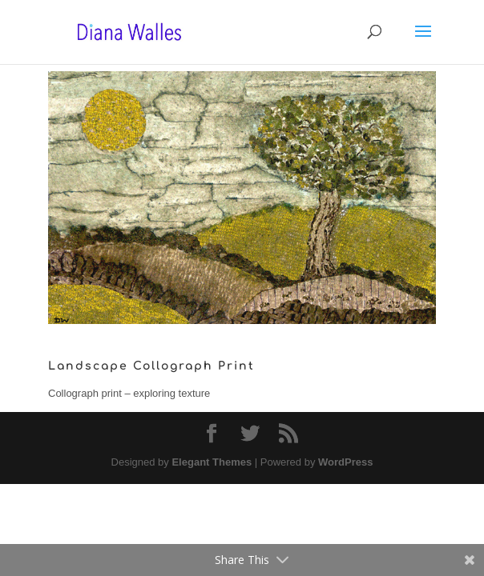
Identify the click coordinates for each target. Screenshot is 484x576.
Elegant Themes (211, 462)
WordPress (345, 462)
